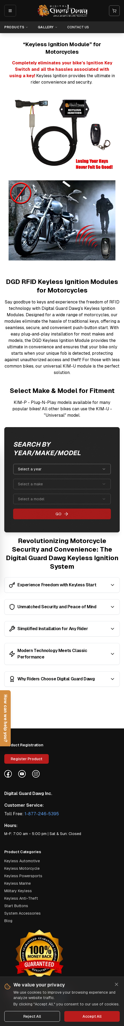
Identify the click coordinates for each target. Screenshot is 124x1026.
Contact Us (78, 27)
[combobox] (62, 469)
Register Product (26, 759)
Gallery (48, 27)
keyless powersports (23, 876)
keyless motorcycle (22, 868)
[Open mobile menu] (10, 11)
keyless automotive (22, 861)
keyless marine (17, 883)
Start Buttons (16, 906)
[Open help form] (5, 718)
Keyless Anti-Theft (21, 898)
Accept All (92, 1017)
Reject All (32, 1017)
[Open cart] (114, 10)
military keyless (18, 891)
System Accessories (22, 913)
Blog (8, 921)
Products (16, 27)
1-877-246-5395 (42, 813)
